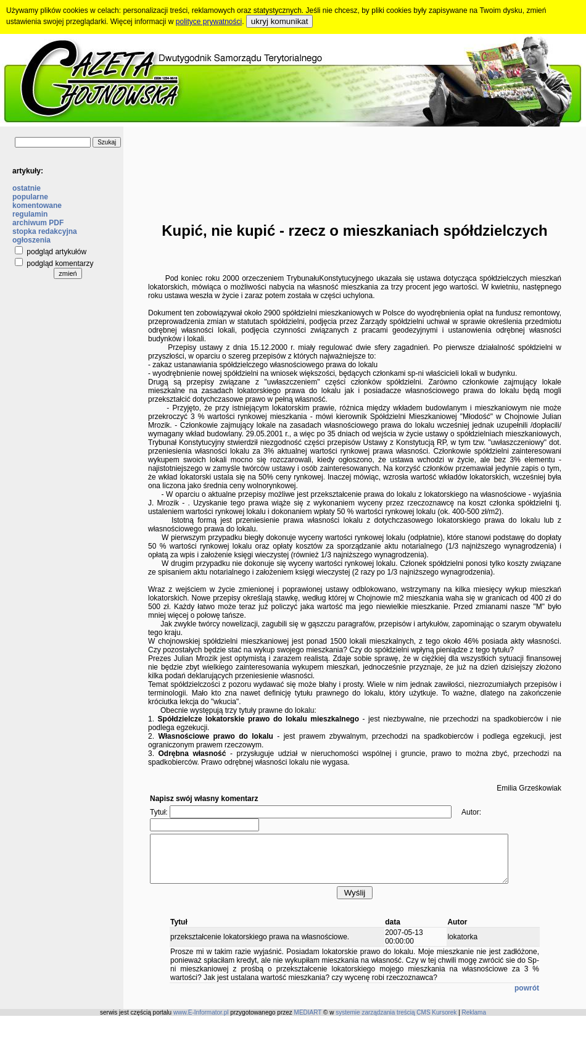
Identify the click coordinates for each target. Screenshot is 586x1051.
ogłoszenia (31, 240)
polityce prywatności (209, 21)
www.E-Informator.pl (200, 1021)
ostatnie (26, 188)
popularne (30, 197)
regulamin (29, 214)
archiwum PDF (38, 222)
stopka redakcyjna (44, 231)
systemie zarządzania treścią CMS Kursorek (396, 1021)
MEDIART (308, 1021)
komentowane (37, 205)
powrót (526, 997)
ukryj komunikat (279, 21)
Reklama (474, 1021)
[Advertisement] (354, 165)
